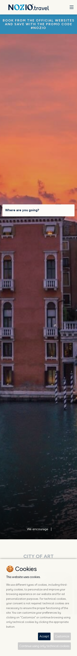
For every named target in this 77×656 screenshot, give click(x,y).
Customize (62, 636)
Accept (44, 636)
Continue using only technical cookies (44, 646)
